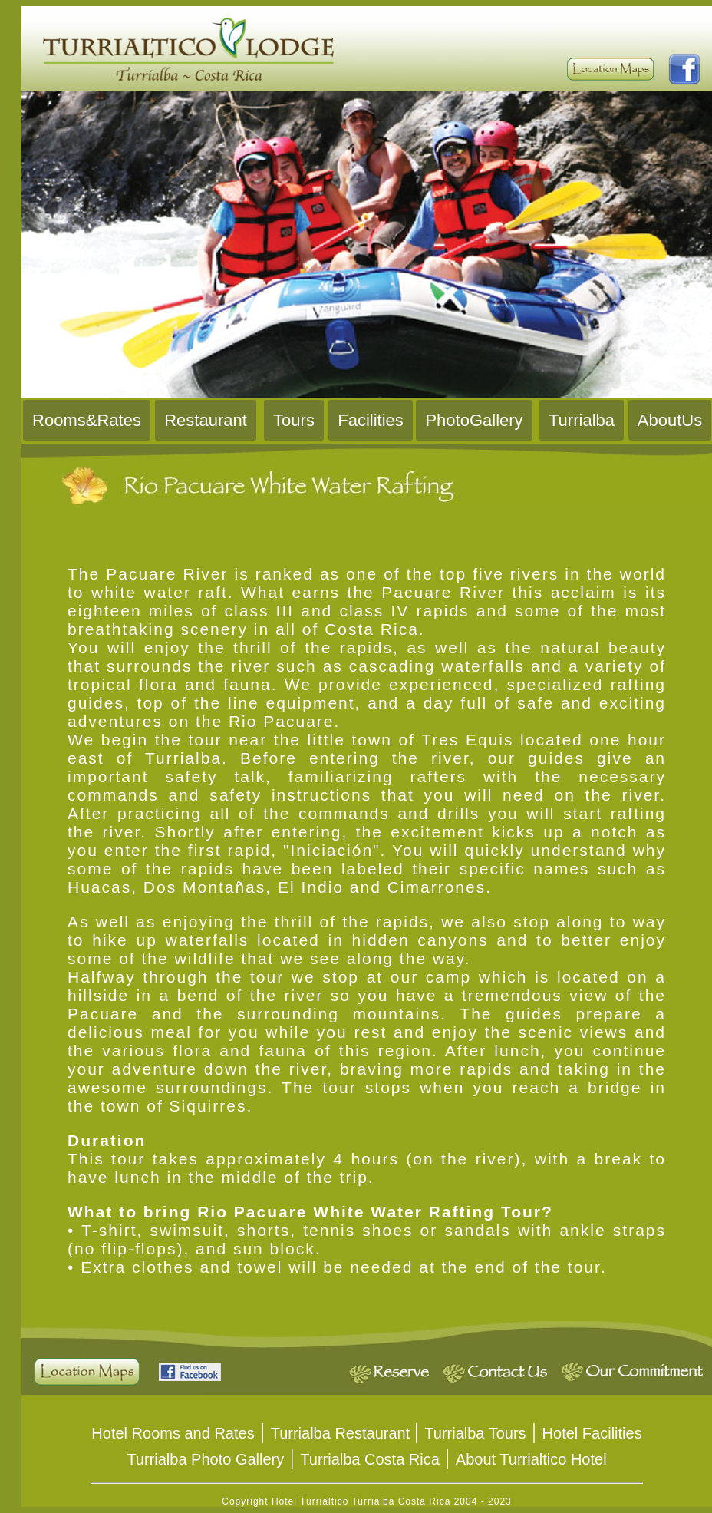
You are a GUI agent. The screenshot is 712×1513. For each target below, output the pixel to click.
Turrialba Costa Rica (370, 1459)
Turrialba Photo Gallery (205, 1459)
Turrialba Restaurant (342, 1433)
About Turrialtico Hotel (531, 1459)
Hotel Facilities (592, 1433)
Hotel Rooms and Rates (172, 1433)
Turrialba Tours (475, 1433)
